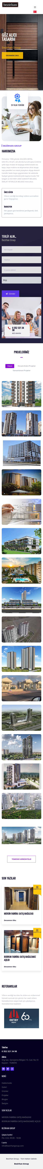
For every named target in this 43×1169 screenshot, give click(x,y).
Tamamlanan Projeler (21, 372)
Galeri (4, 1088)
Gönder (10, 297)
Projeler (5, 1097)
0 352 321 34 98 (18, 330)
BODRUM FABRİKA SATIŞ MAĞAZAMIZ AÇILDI (20, 960)
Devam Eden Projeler (27, 368)
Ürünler (5, 1093)
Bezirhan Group (21, 1165)
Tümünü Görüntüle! (21, 859)
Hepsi (9, 368)
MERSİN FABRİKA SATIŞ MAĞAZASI (18, 915)
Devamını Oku (12, 57)
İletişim (5, 1105)
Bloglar (5, 1101)
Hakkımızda (7, 1084)
